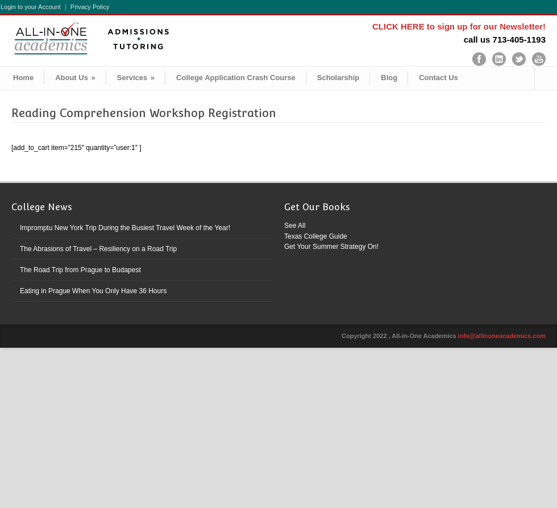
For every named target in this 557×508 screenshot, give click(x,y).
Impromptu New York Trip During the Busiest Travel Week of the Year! (125, 228)
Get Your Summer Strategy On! (331, 247)
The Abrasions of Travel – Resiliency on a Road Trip (98, 249)
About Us (75, 77)
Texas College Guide (315, 236)
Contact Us (438, 77)
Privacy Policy (89, 7)
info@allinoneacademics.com (502, 335)
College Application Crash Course (236, 77)
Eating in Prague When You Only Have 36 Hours (93, 291)
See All (294, 226)
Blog (389, 77)
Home (23, 77)
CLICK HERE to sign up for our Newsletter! (459, 26)
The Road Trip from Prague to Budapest (80, 270)
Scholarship (338, 77)
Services (136, 77)
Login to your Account (31, 7)
